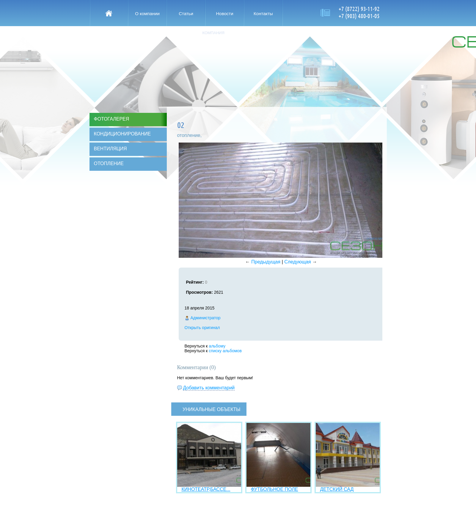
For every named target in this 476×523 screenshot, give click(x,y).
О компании (147, 13)
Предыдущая (265, 261)
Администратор (206, 317)
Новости (224, 13)
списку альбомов (225, 350)
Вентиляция (110, 148)
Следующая (297, 261)
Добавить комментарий (209, 387)
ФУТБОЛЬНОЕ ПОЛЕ (274, 489)
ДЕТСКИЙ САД (337, 489)
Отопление (109, 163)
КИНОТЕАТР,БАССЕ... (206, 489)
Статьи (186, 13)
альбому (217, 346)
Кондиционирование (122, 133)
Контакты (263, 13)
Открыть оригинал (202, 327)
